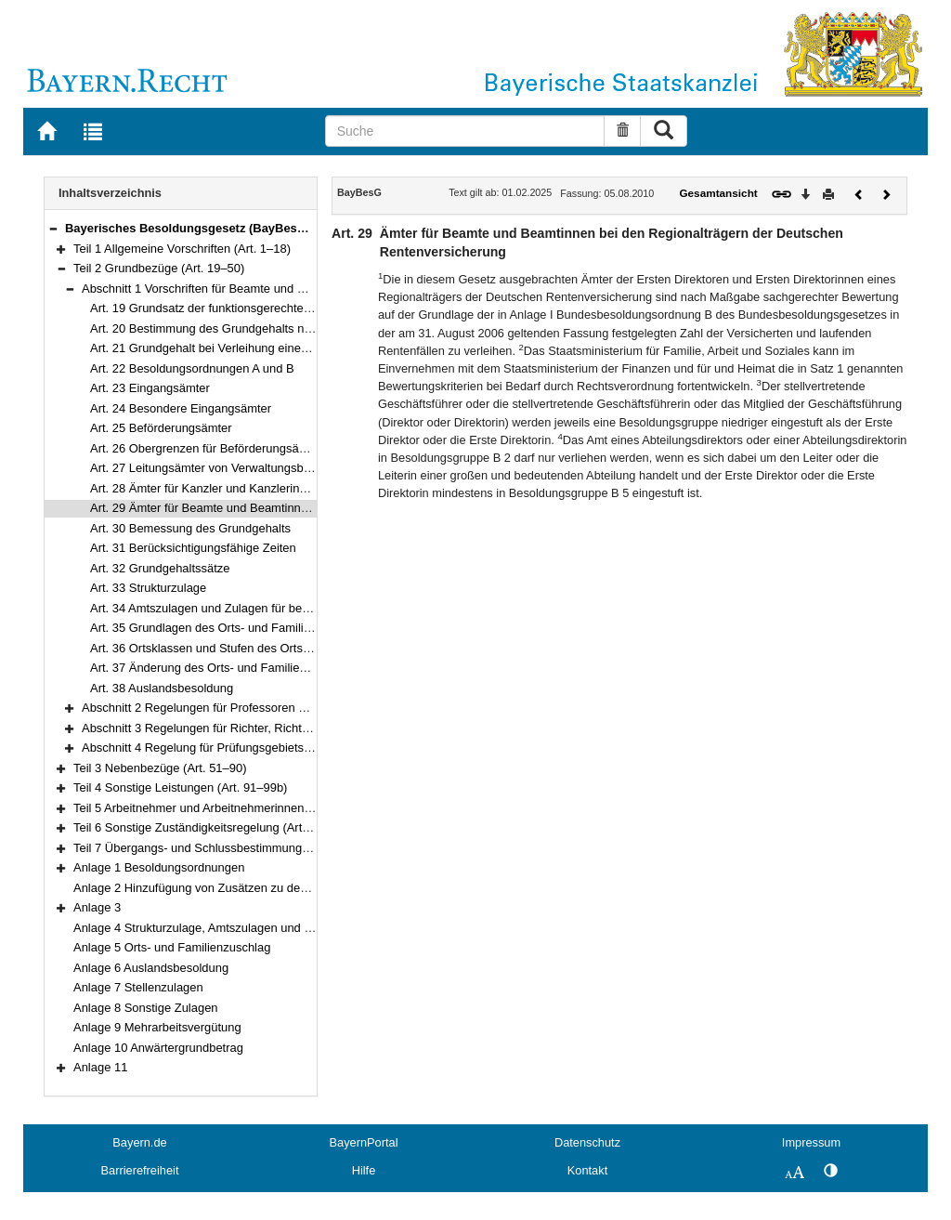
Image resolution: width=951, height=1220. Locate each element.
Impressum (811, 1142)
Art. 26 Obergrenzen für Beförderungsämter (206, 448)
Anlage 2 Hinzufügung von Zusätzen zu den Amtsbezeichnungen (246, 888)
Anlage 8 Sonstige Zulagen (145, 1008)
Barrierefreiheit (140, 1170)
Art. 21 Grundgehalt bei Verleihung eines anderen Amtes (240, 348)
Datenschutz (587, 1142)
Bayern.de (139, 1142)
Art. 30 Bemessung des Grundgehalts (190, 528)
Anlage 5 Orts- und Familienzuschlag (171, 947)
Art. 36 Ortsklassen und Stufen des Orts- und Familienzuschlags (261, 648)
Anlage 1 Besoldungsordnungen (158, 867)
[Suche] (465, 131)
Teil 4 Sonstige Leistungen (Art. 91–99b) (180, 787)
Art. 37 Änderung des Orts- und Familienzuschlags (224, 668)
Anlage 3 (97, 907)
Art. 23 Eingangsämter (150, 388)
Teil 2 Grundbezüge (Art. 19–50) (158, 268)
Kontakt (587, 1170)
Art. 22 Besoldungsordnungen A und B (192, 368)
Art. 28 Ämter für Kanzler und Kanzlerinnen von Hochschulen (252, 488)
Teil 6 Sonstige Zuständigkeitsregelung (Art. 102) (202, 827)
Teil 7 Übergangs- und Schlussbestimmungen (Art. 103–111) (234, 848)
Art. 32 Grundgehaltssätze (160, 568)
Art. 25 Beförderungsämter (161, 428)
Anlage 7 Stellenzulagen (138, 987)
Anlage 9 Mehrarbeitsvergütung (157, 1027)
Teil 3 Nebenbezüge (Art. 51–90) (160, 768)
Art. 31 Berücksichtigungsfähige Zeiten (193, 548)
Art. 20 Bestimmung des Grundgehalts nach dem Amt (232, 328)
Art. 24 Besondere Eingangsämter (180, 408)
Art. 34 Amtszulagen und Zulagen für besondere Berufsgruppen (259, 608)
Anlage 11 (100, 1067)
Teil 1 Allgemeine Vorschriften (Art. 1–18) (182, 249)
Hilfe (364, 1170)
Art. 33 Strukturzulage (148, 588)
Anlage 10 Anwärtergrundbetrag (158, 1048)
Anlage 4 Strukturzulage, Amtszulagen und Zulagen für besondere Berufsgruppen (290, 928)
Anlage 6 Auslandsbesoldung (150, 968)
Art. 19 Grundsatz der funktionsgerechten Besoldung (230, 308)
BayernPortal (364, 1142)
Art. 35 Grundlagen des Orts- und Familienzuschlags (230, 628)
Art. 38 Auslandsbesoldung (161, 688)
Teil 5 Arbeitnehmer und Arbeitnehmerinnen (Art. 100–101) (228, 808)
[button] (53, 228)
